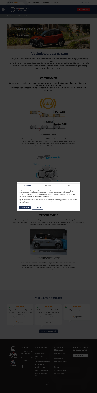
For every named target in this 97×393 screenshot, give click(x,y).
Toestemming (27, 185)
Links (68, 185)
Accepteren (25, 208)
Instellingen (48, 185)
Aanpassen (37, 208)
